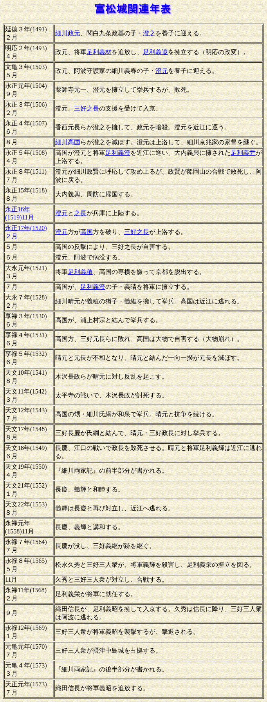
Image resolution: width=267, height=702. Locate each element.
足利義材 (99, 52)
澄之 (149, 33)
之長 (80, 213)
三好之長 (86, 108)
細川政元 (67, 33)
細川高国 (67, 142)
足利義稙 (80, 271)
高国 (86, 232)
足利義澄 (117, 152)
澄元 (161, 70)
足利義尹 (243, 152)
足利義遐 (155, 52)
